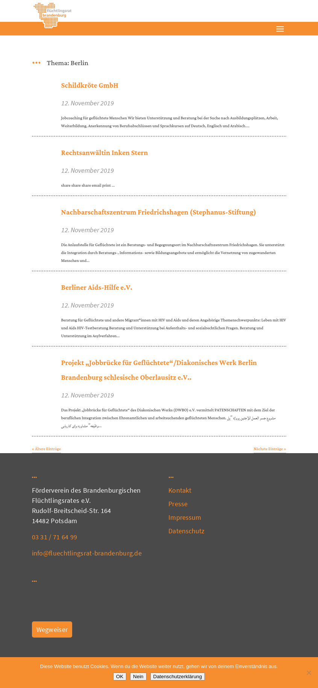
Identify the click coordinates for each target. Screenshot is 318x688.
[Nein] (308, 672)
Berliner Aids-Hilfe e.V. (96, 287)
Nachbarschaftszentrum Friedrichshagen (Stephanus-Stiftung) (158, 212)
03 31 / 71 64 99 (54, 537)
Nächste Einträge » (270, 449)
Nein (138, 676)
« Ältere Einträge (46, 449)
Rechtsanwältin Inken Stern (104, 153)
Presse (178, 503)
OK (119, 676)
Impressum (184, 517)
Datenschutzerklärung (177, 676)
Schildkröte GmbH (89, 85)
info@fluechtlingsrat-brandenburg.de (87, 553)
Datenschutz (186, 531)
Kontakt (179, 490)
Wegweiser (52, 629)
